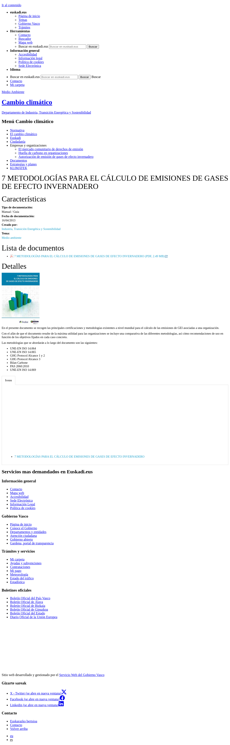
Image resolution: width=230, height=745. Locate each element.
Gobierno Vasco (29, 23)
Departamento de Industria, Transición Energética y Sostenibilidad (46, 112)
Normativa (17, 130)
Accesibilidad (27, 54)
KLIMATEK (18, 168)
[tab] (9, 380)
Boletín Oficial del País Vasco (30, 598)
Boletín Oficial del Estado (27, 613)
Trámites (24, 27)
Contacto (24, 35)
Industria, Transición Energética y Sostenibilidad (31, 229)
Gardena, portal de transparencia (32, 543)
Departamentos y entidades (28, 532)
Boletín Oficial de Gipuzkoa (29, 609)
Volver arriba (19, 729)
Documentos (18, 160)
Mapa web (25, 42)
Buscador (24, 38)
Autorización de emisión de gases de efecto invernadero (56, 156)
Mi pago (15, 570)
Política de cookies (31, 62)
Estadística (17, 582)
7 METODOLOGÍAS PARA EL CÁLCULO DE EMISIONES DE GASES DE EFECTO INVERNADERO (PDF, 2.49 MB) (91, 256)
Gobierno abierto (21, 539)
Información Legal (22, 504)
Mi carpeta (17, 85)
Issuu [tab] (8, 380)
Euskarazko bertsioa (23, 721)
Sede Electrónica (29, 65)
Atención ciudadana (23, 535)
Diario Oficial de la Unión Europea (33, 617)
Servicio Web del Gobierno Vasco (81, 675)
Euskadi (15, 138)
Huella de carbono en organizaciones (43, 153)
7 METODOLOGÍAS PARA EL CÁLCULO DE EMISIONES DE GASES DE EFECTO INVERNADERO (79, 456)
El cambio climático (23, 134)
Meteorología (19, 574)
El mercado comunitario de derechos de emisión (50, 149)
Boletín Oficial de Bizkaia (27, 605)
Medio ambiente (11, 237)
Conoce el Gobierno (23, 528)
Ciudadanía (17, 141)
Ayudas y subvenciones (26, 563)
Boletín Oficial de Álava (26, 602)
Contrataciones (20, 567)
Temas (22, 20)
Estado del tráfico (22, 578)
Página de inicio (29, 16)
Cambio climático (27, 102)
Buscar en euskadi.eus (33, 46)
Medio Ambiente (13, 92)
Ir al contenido (11, 5)
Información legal (30, 58)
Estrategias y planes (23, 164)
